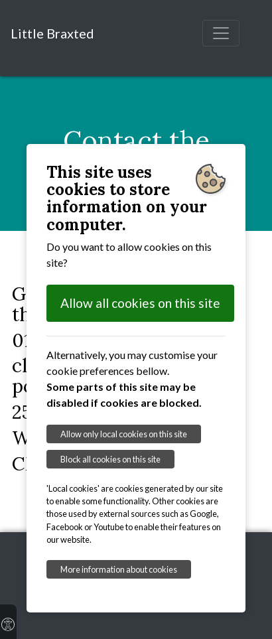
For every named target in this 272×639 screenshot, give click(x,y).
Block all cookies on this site (110, 459)
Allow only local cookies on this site (123, 434)
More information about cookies (118, 569)
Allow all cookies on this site (140, 303)
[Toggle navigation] (220, 33)
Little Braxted (52, 33)
